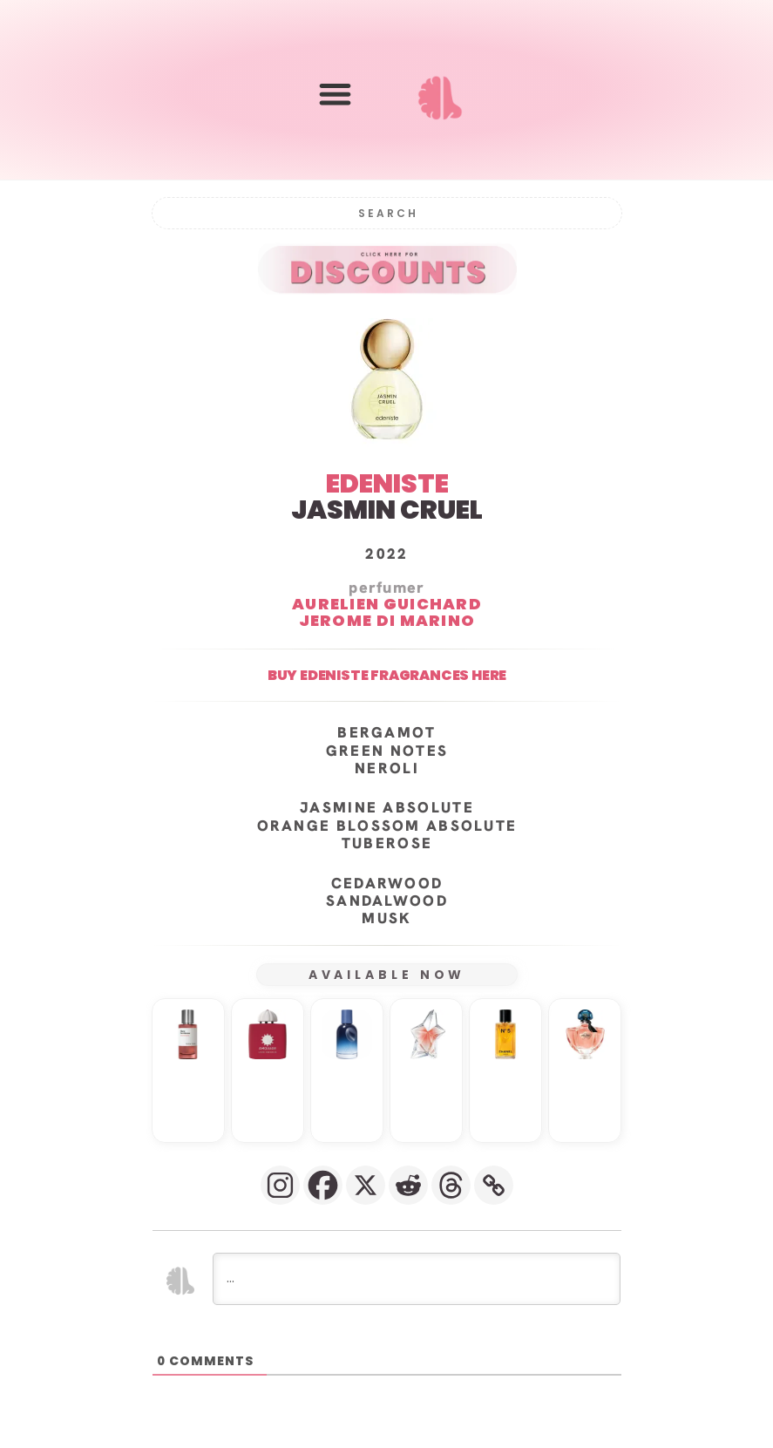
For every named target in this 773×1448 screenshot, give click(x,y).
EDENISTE (386, 483)
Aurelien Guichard (386, 603)
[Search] (387, 212)
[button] (335, 93)
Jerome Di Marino (386, 619)
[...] (416, 1278)
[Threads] (451, 1184)
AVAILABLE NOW (386, 973)
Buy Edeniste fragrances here (386, 674)
